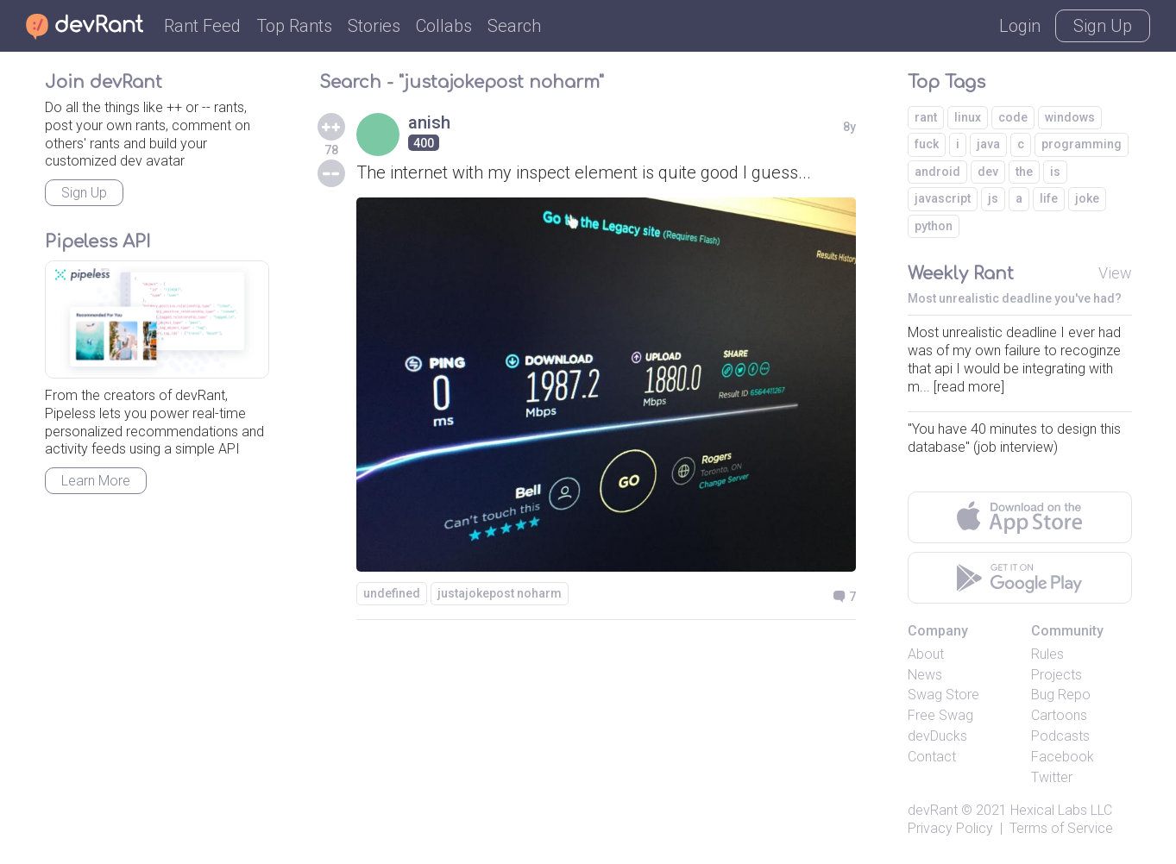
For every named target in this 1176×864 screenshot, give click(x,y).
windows (1070, 117)
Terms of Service (1061, 828)
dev (988, 171)
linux (967, 117)
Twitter (1051, 777)
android (937, 171)
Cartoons (1059, 715)
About (926, 654)
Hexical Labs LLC (1061, 810)
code (1013, 117)
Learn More (95, 481)
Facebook (1062, 756)
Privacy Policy (950, 828)
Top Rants (294, 26)
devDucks (937, 736)
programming (1081, 144)
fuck (927, 144)
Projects (1056, 675)
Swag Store (943, 694)
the (1024, 171)
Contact (932, 756)
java (988, 144)
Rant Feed (202, 26)
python (934, 226)
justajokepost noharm (499, 593)
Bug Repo (1061, 694)
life (1049, 198)
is (1055, 171)
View (1115, 273)
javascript (943, 198)
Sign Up (1102, 26)
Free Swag (940, 715)
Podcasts (1060, 736)
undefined (391, 593)
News (925, 675)
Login (1020, 26)
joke (1087, 198)
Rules (1047, 654)
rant (926, 117)
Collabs (444, 26)
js (993, 198)
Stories (374, 26)
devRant (933, 810)
